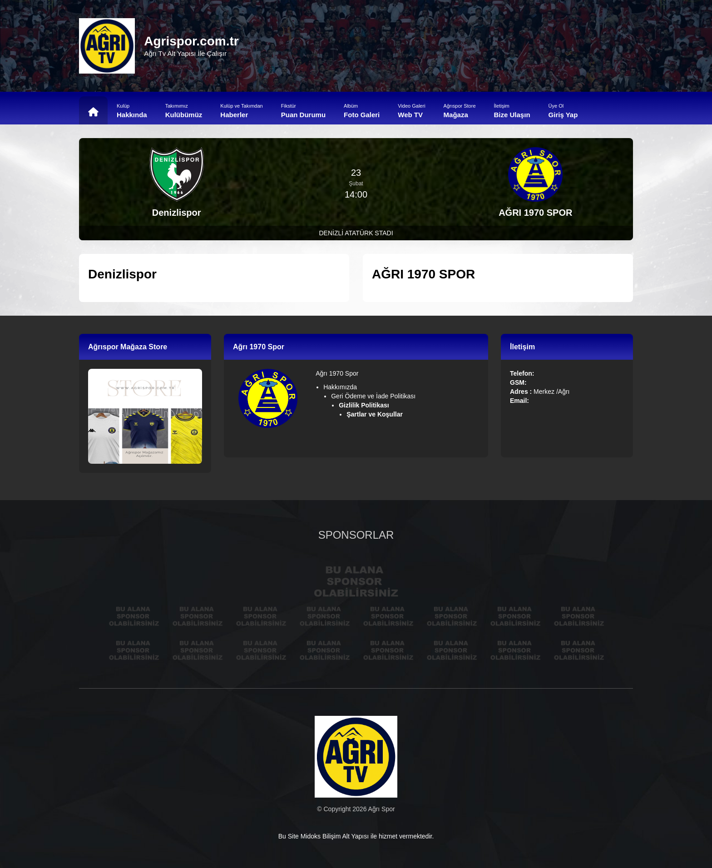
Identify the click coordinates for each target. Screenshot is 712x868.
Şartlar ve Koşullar (375, 414)
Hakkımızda (340, 387)
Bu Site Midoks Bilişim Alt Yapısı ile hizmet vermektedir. (356, 836)
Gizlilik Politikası (365, 405)
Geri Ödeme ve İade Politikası (373, 396)
